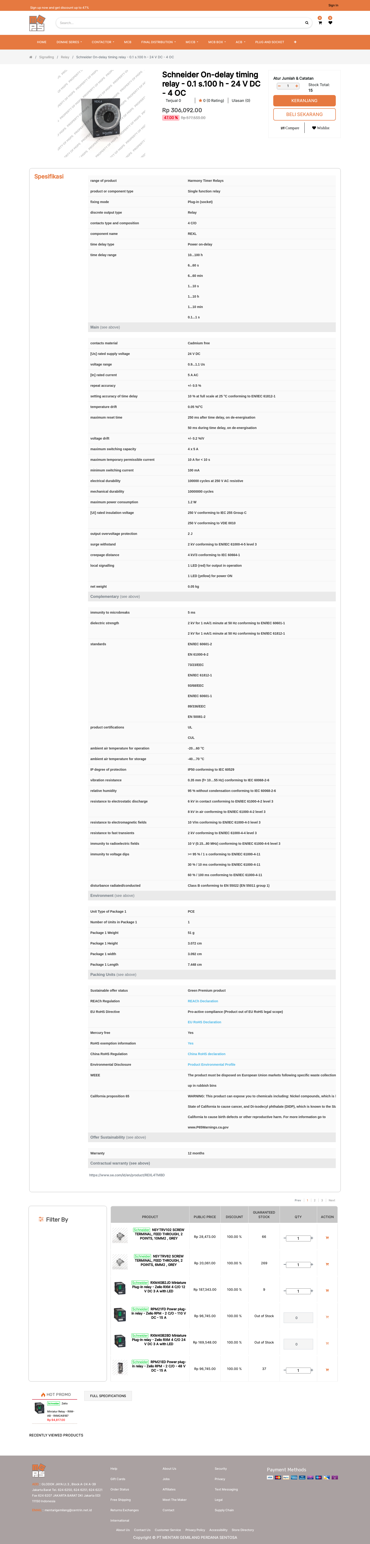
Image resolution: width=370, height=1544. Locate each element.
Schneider (141, 1230)
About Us (115, 1529)
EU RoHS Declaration (204, 1022)
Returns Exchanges (124, 1508)
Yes (190, 1043)
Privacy (220, 1477)
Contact (168, 1508)
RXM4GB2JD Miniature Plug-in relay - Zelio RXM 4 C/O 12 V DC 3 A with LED (159, 1287)
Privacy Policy (196, 1529)
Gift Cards (117, 1477)
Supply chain (224, 1508)
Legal (219, 1497)
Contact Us (138, 1529)
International (119, 1518)
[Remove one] (279, 85)
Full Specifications (108, 1396)
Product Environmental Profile (211, 1064)
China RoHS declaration (206, 1054)
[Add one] (296, 85)
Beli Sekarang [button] (304, 114)
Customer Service (166, 1529)
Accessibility (223, 1529)
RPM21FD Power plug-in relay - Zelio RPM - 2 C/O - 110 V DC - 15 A (158, 1313)
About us (169, 1466)
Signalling (46, 57)
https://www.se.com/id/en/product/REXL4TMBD (127, 1175)
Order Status (119, 1487)
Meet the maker (175, 1497)
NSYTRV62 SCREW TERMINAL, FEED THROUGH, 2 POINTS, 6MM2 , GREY (159, 1260)
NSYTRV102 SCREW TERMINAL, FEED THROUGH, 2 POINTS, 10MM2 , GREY (159, 1234)
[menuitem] (41, 42)
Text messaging (226, 1487)
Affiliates (169, 1487)
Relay (65, 57)
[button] (295, 42)
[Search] (185, 1194)
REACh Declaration (203, 1001)
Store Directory (250, 1529)
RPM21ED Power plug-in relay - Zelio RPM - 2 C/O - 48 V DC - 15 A (159, 1366)
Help (113, 1466)
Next (332, 1200)
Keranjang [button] (304, 100)
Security (221, 1466)
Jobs (166, 1477)
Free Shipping (120, 1497)
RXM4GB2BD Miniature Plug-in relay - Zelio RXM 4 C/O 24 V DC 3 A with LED (159, 1339)
